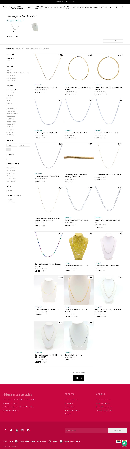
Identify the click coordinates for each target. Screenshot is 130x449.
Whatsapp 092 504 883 (10, 403)
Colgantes (58, 7)
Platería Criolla (67, 7)
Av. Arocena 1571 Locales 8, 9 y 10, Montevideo (18, 407)
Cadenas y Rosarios (39, 7)
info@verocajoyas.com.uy (11, 410)
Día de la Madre (31, 48)
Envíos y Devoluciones (103, 407)
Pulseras (48, 7)
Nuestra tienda (70, 407)
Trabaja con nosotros (72, 410)
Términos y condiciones (104, 410)
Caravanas (30, 7)
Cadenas (18, 48)
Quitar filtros (45, 48)
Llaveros (75, 7)
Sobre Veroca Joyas (71, 400)
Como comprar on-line (103, 400)
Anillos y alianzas (20, 7)
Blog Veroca (69, 403)
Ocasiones (94, 7)
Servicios (103, 7)
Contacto (68, 414)
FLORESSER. (84, 7)
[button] (110, 7)
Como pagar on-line (102, 403)
